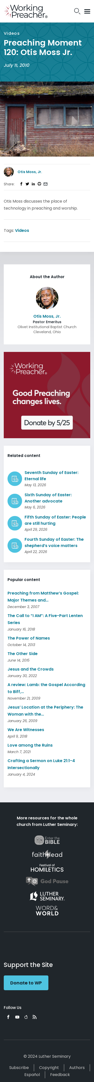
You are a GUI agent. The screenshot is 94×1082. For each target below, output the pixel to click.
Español (32, 1074)
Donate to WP (26, 983)
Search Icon (77, 11)
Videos (22, 230)
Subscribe (19, 1067)
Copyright (49, 1067)
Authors (77, 1067)
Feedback (60, 1074)
